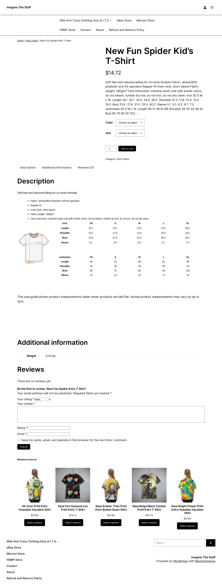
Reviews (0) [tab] (86, 167)
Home (20, 40)
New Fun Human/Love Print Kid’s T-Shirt (73, 507)
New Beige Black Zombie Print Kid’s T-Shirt (149, 507)
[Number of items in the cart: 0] (211, 7)
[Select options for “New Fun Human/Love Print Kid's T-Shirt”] (72, 522)
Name (22, 427)
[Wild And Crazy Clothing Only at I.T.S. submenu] (111, 20)
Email (22, 434)
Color (109, 122)
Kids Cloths (32, 40)
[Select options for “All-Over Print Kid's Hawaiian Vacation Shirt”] (34, 522)
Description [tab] (28, 167)
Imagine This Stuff (19, 7)
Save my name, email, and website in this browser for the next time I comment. (74, 440)
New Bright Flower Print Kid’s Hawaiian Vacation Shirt (187, 509)
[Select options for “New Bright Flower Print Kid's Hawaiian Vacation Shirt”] (187, 525)
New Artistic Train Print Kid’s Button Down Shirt (111, 507)
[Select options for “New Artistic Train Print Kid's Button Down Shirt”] (111, 522)
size (108, 133)
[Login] (204, 7)
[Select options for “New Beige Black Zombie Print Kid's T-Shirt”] (149, 522)
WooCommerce (205, 561)
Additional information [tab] (56, 167)
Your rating (25, 399)
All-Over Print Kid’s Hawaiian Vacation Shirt (35, 507)
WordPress (180, 561)
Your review (26, 403)
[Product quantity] (110, 148)
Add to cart (127, 148)
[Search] (210, 542)
